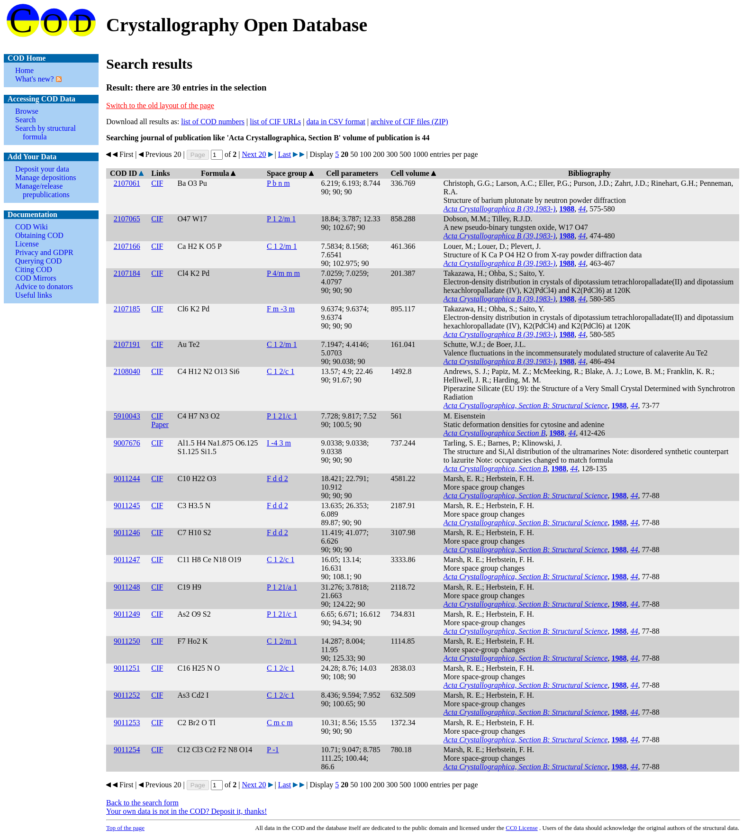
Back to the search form (142, 803)
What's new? (34, 79)
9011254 (127, 750)
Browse (26, 111)
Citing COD (33, 269)
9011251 (127, 668)
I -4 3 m (279, 443)
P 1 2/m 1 (281, 219)
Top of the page (125, 827)
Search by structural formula (45, 132)
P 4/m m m (283, 273)
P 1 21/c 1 (282, 416)
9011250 (127, 641)
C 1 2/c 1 (280, 371)
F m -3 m (281, 309)
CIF (157, 183)
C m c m (280, 723)
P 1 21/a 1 (282, 587)
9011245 (127, 505)
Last (284, 154)
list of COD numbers (213, 122)
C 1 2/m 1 (282, 246)
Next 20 (254, 154)
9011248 (127, 587)
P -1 (273, 750)
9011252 (127, 695)
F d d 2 (277, 478)
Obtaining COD (39, 235)
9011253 (127, 723)
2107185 (127, 309)
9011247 (127, 560)
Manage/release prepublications (42, 190)
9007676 (127, 443)
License (27, 244)
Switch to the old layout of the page (160, 105)
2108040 (127, 371)
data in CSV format (335, 122)
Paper (159, 424)
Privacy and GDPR (44, 252)
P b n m (278, 183)
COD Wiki (31, 227)
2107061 (127, 183)
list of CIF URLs (275, 122)
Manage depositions (45, 177)
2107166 (127, 246)
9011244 (127, 478)
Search (25, 120)
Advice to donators (44, 286)
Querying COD (38, 261)
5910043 (127, 416)
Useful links (33, 295)
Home (24, 70)
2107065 (127, 219)
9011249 (127, 614)
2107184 (127, 273)
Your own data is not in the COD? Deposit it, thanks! (186, 811)
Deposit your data (42, 169)
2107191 (127, 344)
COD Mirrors (35, 278)
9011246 (127, 532)
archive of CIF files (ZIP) (409, 122)
